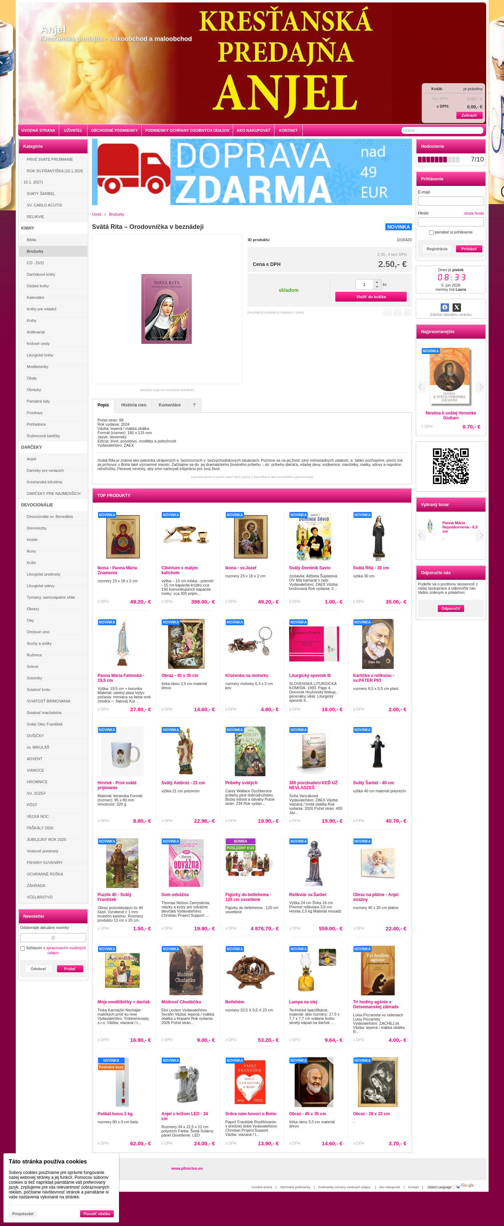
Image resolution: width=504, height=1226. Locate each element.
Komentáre (170, 405)
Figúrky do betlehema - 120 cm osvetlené (248, 897)
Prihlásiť (469, 249)
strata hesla (474, 213)
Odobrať (38, 969)
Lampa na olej (303, 1002)
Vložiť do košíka (371, 297)
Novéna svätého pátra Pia (461, 413)
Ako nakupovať (389, 1187)
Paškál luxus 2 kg (115, 1113)
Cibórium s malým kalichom (179, 570)
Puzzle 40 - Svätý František (115, 897)
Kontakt (413, 1187)
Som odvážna (174, 894)
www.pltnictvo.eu (187, 1168)
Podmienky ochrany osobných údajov (344, 1187)
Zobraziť (469, 115)
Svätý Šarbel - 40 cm (373, 782)
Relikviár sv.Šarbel (307, 894)
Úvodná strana (262, 1187)
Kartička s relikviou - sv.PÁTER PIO (373, 678)
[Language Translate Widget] (444, 1187)
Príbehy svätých (241, 782)
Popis (103, 405)
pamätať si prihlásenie (450, 232)
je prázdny (472, 89)
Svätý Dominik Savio (309, 567)
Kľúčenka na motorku (246, 675)
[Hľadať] (479, 130)
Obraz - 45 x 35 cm (179, 675)
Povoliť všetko (97, 1214)
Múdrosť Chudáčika (181, 1002)
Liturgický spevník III (310, 675)
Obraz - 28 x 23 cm (371, 1113)
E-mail (424, 192)
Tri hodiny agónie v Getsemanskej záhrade (376, 1004)
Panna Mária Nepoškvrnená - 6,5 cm (460, 527)
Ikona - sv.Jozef (240, 567)
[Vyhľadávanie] (442, 130)
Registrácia (437, 249)
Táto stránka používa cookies (48, 1161)
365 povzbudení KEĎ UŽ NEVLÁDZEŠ (313, 785)
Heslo (423, 213)
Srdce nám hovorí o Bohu (250, 1113)
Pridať (70, 969)
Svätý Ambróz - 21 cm (183, 782)
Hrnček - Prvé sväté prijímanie (117, 785)
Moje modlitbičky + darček (124, 1002)
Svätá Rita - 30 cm (371, 567)
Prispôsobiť (23, 1214)
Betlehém (234, 1002)
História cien (133, 405)
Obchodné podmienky (295, 1187)
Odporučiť (450, 608)
